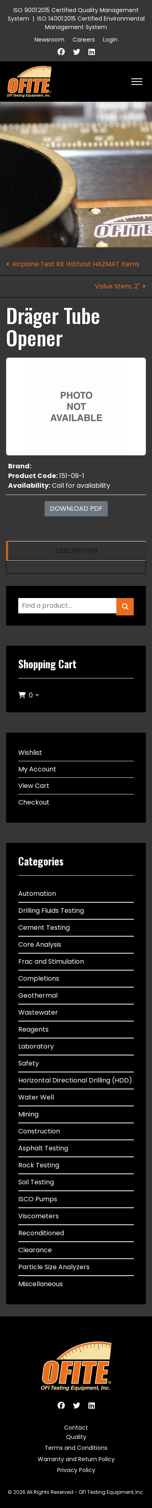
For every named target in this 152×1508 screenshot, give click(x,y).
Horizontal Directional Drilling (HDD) (75, 1080)
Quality (76, 1437)
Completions (38, 978)
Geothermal (38, 995)
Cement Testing (44, 927)
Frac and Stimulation (51, 961)
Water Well (36, 1097)
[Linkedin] (91, 52)
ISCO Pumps (37, 1199)
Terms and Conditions (76, 1448)
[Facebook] (61, 52)
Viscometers (38, 1216)
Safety (28, 1063)
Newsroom (49, 40)
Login (110, 40)
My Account (37, 769)
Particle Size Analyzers (54, 1267)
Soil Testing (36, 1182)
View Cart (33, 785)
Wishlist (30, 752)
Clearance (35, 1250)
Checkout (33, 802)
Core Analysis (39, 944)
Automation (37, 893)
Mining (28, 1114)
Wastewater (38, 1012)
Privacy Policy (76, 1470)
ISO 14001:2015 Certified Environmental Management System (91, 23)
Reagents (33, 1029)
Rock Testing (38, 1165)
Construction (39, 1131)
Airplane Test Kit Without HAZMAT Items (75, 264)
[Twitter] (76, 52)
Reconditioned (41, 1233)
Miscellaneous (40, 1284)
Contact (76, 1428)
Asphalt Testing (43, 1148)
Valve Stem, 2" (117, 286)
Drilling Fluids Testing (51, 910)
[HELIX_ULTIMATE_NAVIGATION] (137, 82)
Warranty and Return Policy (76, 1459)
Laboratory (36, 1046)
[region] (76, 551)
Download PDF (76, 508)
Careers (84, 40)
